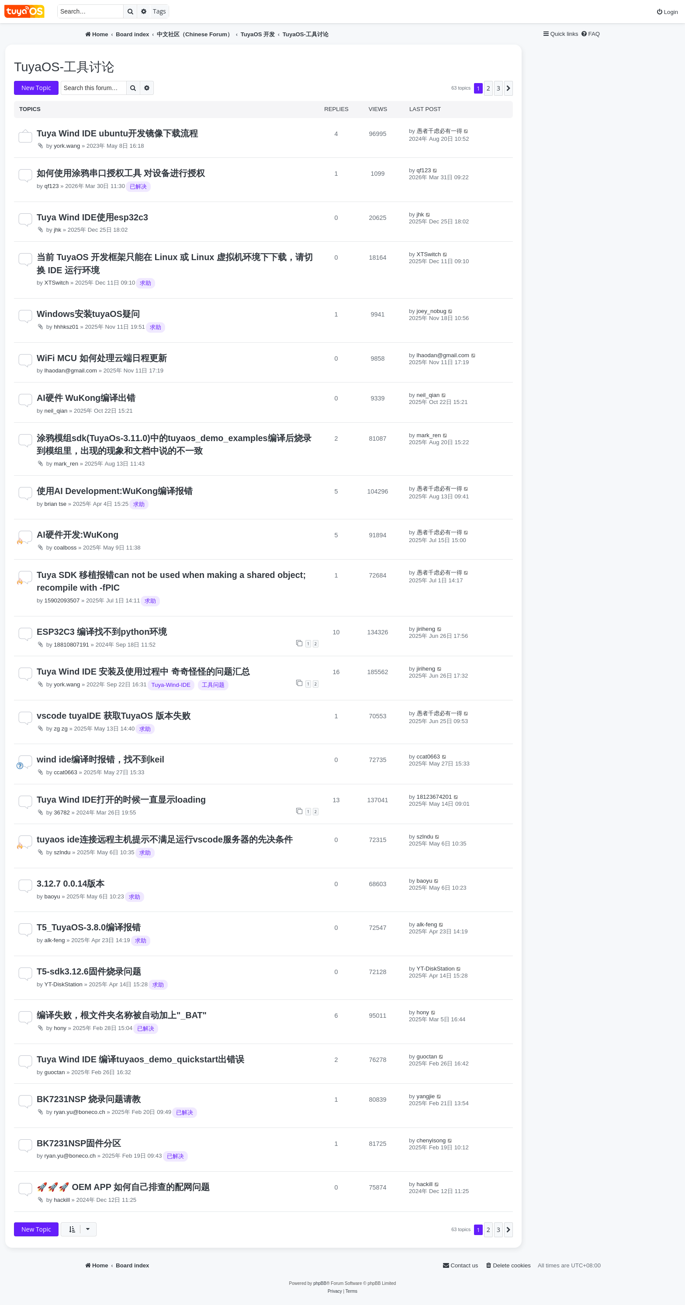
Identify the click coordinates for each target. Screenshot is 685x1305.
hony (60, 1028)
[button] (508, 88)
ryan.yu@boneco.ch (79, 1112)
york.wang (67, 146)
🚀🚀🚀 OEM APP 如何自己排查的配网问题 (123, 1187)
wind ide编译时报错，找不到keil (100, 759)
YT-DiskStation (64, 984)
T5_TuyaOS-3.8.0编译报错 (89, 927)
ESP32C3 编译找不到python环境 (102, 632)
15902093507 (62, 600)
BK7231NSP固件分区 (79, 1143)
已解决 (138, 186)
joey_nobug (431, 311)
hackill (62, 1200)
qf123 (52, 186)
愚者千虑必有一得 (439, 131)
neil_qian (56, 410)
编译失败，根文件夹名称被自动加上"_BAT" (122, 1015)
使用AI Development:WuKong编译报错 (115, 491)
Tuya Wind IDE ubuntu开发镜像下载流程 (117, 133)
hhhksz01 (66, 327)
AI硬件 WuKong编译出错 (86, 398)
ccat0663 (65, 772)
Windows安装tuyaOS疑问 (88, 314)
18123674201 (434, 796)
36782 (62, 812)
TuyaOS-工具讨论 (64, 67)
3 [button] (498, 88)
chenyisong (431, 1140)
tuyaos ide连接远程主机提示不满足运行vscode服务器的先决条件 (165, 839)
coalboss (65, 547)
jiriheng (426, 629)
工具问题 (213, 685)
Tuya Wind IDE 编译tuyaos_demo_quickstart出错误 (140, 1059)
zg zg (61, 728)
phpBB (319, 1283)
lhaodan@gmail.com (71, 370)
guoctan (55, 1072)
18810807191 (71, 644)
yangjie (426, 1096)
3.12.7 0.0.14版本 (71, 883)
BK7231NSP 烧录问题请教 (89, 1099)
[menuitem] (667, 12)
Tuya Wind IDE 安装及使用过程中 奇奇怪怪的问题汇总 (143, 671)
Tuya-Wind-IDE (171, 685)
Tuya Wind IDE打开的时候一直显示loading (121, 799)
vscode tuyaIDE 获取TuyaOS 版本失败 (113, 715)
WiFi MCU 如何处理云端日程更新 (102, 358)
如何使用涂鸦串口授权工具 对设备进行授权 (121, 173)
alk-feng (55, 940)
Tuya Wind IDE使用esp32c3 (92, 217)
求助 (145, 283)
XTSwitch (57, 282)
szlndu (62, 852)
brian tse (56, 504)
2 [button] (488, 88)
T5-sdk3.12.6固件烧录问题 (89, 971)
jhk (57, 229)
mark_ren (66, 463)
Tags (159, 11)
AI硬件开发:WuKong (77, 534)
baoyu (52, 896)
